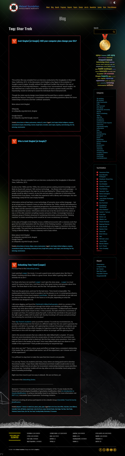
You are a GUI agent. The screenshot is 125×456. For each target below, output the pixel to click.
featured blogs (27, 125)
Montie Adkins (103, 244)
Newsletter (93, 7)
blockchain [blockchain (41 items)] (112, 62)
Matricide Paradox (50, 409)
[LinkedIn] (107, 449)
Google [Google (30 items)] (96, 69)
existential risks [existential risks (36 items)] (99, 66)
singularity (58, 125)
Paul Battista (103, 189)
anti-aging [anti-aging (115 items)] (111, 55)
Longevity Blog (101, 267)
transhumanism (21, 127)
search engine (52, 125)
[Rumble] (114, 449)
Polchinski (14, 411)
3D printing (100, 98)
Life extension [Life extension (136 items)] (109, 74)
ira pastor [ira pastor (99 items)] (100, 74)
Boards (57, 7)
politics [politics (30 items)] (99, 78)
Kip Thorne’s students (23, 322)
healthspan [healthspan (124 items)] (108, 69)
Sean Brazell (103, 227)
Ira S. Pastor (103, 246)
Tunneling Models (39, 411)
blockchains (100, 145)
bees (98, 130)
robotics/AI (39, 122)
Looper (24, 273)
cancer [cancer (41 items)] (102, 64)
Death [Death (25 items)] (114, 64)
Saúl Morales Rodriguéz (103, 176)
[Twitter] (104, 449)
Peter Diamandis (102, 102)
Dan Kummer (103, 203)
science (45, 122)
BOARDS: (98, 436)
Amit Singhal (55, 122)
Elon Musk (100, 108)
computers (71, 122)
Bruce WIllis (60, 407)
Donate (81, 7)
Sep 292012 (14, 265)
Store (104, 7)
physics (36, 407)
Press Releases (112, 7)
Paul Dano (63, 409)
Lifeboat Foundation (20, 450)
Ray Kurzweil (101, 106)
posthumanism (32, 122)
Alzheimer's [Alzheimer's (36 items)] (104, 55)
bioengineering (101, 134)
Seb (100, 236)
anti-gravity (100, 119)
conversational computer (18, 125)
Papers (75, 7)
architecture (100, 121)
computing (100, 154)
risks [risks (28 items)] (109, 80)
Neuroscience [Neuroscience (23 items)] (113, 76)
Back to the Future (52, 407)
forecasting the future (36, 248)
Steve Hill (102, 231)
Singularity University (103, 110)
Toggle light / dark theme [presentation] (115, 2)
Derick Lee (102, 217)
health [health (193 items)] (100, 69)
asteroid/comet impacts (104, 123)
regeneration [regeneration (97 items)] (100, 81)
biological (100, 136)
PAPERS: (52, 442)
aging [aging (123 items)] (98, 55)
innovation (45, 125)
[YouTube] (111, 449)
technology (14, 127)
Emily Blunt (66, 407)
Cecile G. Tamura (104, 212)
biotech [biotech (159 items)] (109, 60)
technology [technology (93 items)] (110, 83)
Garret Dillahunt (73, 407)
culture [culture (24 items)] (111, 64)
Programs (63, 7)
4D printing (100, 100)
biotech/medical (102, 141)
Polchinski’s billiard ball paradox (47, 304)
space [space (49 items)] (98, 83)
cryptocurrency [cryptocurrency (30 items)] (107, 64)
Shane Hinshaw (104, 222)
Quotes (100, 7)
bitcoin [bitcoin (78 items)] (107, 62)
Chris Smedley (103, 248)
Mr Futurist (100, 269)
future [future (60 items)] (109, 66)
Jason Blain (103, 241)
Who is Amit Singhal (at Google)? (32, 141)
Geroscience (100, 264)
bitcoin (99, 143)
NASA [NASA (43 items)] (109, 76)
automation (100, 128)
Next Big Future (101, 271)
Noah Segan (58, 409)
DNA (98, 104)
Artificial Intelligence (63, 122)
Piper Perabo (69, 409)
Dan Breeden (103, 184)
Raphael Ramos (104, 224)
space (43, 407)
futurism (33, 125)
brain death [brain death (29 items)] (98, 64)
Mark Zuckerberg (102, 113)
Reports (69, 7)
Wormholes (47, 411)
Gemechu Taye (104, 191)
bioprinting (100, 139)
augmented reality (102, 126)
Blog (52, 7)
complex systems (102, 152)
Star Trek (72, 125)
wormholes (43, 295)
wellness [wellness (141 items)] (110, 85)
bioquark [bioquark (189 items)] (102, 60)
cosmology (100, 156)
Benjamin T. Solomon (22, 407)
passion (51, 248)
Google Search (39, 125)
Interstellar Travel (16, 409)
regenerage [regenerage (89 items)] (109, 78)
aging (98, 115)
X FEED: (29, 436)
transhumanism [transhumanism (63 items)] (102, 85)
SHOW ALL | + (99, 251)
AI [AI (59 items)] (100, 55)
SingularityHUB (101, 276)
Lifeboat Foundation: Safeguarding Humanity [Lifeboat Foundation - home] (24, 7)
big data (99, 132)
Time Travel (32, 411)
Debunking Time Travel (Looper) (32, 265)
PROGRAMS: (98, 439)
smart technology (65, 125)
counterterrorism (102, 158)
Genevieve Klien (104, 172)
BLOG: (51, 436)
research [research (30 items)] (106, 81)
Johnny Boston (20, 122)
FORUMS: (75, 442)
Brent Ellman (103, 234)
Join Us (86, 7)
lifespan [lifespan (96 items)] (98, 76)
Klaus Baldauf (103, 209)
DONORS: (75, 436)
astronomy (100, 124)
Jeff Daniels (23, 409)
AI (50, 122)
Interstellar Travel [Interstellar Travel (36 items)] (111, 71)
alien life (99, 117)
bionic (98, 137)
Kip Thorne (39, 409)
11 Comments (54, 411)
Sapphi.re (37, 450)
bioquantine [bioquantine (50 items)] (110, 57)
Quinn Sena (103, 181)
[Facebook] (100, 449)
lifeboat (27, 122)
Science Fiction (20, 411)
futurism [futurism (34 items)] (113, 66)
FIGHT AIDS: (30, 439)
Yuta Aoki (102, 214)
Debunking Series (33, 268)
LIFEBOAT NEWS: (54, 433)
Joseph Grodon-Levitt (32, 409)
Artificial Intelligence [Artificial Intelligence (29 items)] (102, 57)
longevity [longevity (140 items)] (104, 76)
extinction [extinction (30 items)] (105, 66)
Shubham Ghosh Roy (106, 179)
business (99, 147)
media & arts (31, 407)
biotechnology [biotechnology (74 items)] (100, 62)
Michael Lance (104, 239)
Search (114, 32)
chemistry (100, 149)
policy (40, 407)
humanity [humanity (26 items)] (114, 69)
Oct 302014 (14, 41)
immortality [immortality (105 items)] (103, 71)
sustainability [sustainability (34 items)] (103, 83)
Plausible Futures (102, 273)
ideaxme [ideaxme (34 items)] (97, 71)
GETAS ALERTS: (99, 433)
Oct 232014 (14, 141)
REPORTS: (52, 439)
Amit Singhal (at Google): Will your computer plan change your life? (47, 41)
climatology (100, 151)
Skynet (99, 111)
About (48, 7)
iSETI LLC (15, 395)
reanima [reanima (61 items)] (103, 78)
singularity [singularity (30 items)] (113, 81)
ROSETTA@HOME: (32, 442)
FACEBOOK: (30, 433)
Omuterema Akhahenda (103, 206)
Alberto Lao (103, 219)
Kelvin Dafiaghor (104, 194)
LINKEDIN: (75, 433)
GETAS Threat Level (15, 437)
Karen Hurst (103, 196)
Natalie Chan (103, 229)
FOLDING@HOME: (77, 439)
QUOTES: (98, 442)
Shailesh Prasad (104, 186)
